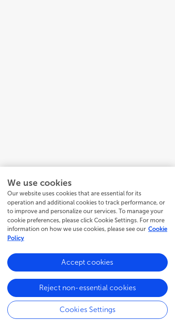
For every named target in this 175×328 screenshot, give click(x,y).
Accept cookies (87, 264)
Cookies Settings (88, 311)
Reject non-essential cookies (87, 289)
